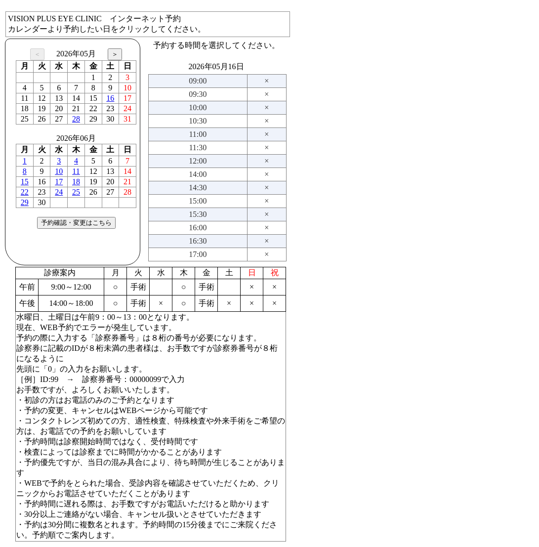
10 (59, 171)
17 (59, 181)
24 (59, 192)
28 (76, 119)
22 (25, 192)
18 (76, 181)
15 (25, 181)
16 (110, 98)
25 (76, 192)
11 (76, 171)
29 (25, 202)
